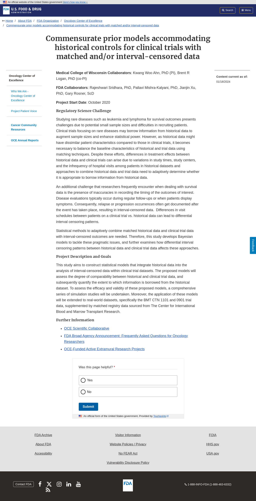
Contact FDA (23, 484)
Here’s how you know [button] (75, 2)
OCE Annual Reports (25, 140)
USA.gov (212, 453)
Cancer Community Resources (24, 127)
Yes (90, 380)
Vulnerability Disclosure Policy (128, 462)
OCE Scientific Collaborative (86, 328)
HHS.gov (212, 444)
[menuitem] (232, 80)
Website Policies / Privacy (128, 444)
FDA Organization (48, 20)
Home (9, 20)
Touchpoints (159, 416)
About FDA (25, 20)
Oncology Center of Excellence (83, 20)
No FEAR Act (128, 453)
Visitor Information (128, 435)
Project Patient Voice (24, 111)
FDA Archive (43, 435)
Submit (88, 407)
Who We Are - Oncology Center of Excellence (23, 96)
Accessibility (43, 453)
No (89, 392)
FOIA (212, 435)
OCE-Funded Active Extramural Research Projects (104, 349)
